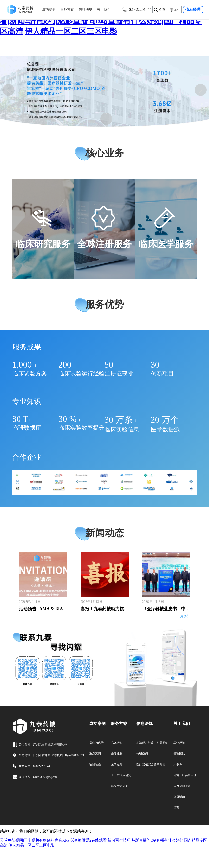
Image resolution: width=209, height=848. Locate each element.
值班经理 (193, 9)
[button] (8, 90)
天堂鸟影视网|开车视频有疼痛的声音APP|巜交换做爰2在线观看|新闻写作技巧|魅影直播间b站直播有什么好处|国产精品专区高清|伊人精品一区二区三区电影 (103, 21)
